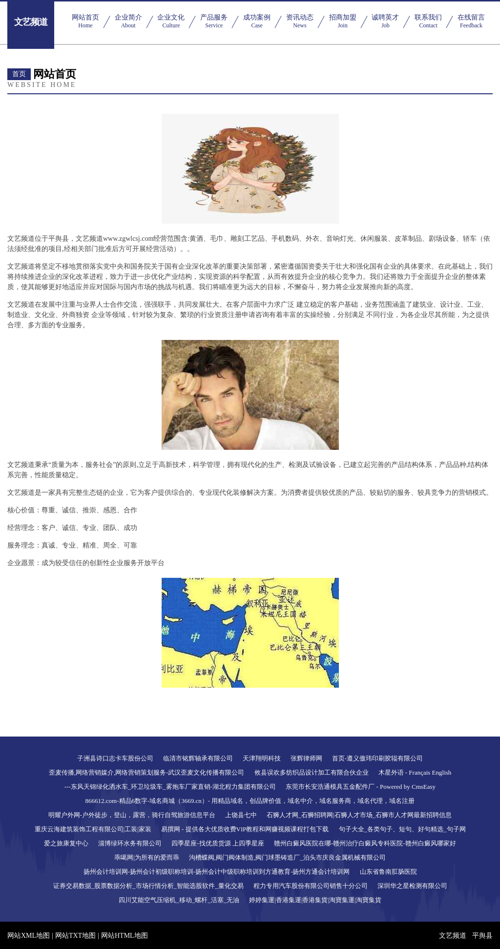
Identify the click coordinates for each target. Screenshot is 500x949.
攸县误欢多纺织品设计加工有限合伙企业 (311, 772)
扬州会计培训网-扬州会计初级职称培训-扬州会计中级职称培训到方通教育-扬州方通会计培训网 (216, 871)
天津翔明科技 (262, 758)
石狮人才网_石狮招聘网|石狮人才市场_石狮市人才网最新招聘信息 (359, 815)
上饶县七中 (241, 815)
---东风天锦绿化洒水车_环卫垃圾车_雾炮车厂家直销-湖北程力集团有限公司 (170, 786)
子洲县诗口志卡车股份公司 (115, 758)
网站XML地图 (28, 935)
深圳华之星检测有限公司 (412, 886)
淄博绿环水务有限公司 (130, 843)
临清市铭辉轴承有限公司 (198, 758)
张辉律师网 (306, 758)
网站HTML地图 (124, 935)
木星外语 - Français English (415, 772)
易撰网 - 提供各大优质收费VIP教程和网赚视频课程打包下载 (245, 829)
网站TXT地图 (75, 935)
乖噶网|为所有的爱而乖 (146, 857)
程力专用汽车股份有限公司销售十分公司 (310, 886)
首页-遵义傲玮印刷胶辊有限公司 (377, 758)
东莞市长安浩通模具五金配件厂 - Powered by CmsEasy (361, 786)
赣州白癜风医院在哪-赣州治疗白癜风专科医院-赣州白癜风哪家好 (365, 843)
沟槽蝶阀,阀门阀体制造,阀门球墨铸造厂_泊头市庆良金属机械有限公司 (287, 857)
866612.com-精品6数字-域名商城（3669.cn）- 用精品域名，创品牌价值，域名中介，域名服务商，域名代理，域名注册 (250, 801)
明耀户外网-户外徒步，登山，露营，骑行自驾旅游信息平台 (131, 815)
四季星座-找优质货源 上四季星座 (217, 843)
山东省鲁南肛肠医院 (388, 871)
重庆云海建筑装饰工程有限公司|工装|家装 (93, 829)
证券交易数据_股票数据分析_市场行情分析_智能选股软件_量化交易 (148, 886)
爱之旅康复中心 (66, 843)
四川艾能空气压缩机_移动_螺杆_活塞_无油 (179, 900)
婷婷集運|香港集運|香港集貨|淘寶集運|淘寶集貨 (315, 900)
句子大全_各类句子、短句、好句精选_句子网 (402, 829)
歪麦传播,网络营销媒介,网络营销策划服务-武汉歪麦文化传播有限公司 (147, 772)
